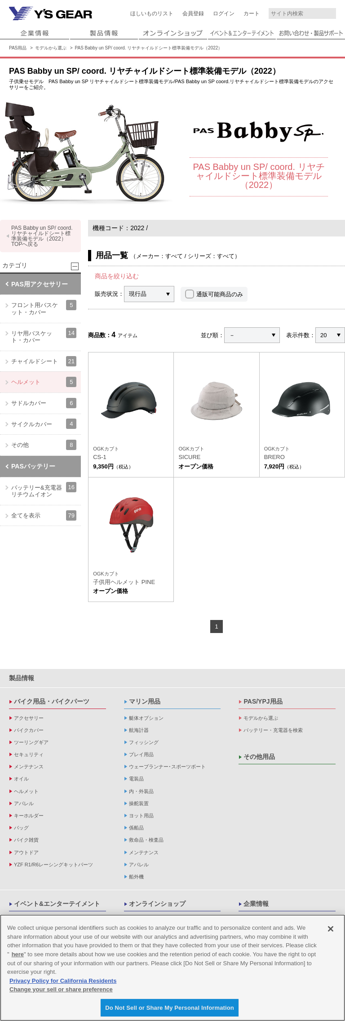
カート (251, 13)
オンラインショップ (157, 903)
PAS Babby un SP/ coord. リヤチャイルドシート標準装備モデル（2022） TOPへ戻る (42, 236)
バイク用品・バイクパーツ (51, 701)
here (18, 957)
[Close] (331, 932)
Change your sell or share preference (61, 992)
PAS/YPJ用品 (262, 701)
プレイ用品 (141, 754)
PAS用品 (18, 47)
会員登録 (193, 13)
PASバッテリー (33, 466)
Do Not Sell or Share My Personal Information (169, 1011)
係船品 (136, 827)
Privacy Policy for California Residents (62, 984)
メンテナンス (29, 766)
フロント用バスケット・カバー (43, 308)
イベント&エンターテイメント (57, 903)
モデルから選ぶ (50, 47)
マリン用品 (144, 701)
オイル (21, 778)
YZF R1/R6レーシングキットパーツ (53, 864)
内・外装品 (141, 791)
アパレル (24, 803)
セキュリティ (29, 754)
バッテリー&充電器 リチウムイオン (43, 490)
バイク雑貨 (26, 840)
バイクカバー (29, 730)
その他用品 (259, 756)
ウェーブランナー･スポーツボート (167, 766)
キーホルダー (29, 815)
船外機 (136, 876)
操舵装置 (139, 803)
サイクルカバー (43, 424)
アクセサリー (29, 718)
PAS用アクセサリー (39, 284)
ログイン (223, 13)
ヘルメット (43, 382)
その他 (43, 445)
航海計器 (139, 730)
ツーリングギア (31, 742)
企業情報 (256, 903)
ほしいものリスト (151, 13)
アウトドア (26, 852)
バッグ (21, 827)
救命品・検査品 (146, 840)
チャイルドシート (43, 361)
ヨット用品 (141, 815)
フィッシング (144, 742)
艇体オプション (146, 718)
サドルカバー (43, 403)
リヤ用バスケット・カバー (43, 335)
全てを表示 (43, 515)
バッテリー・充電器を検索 (273, 730)
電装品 (136, 778)
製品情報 (21, 678)
